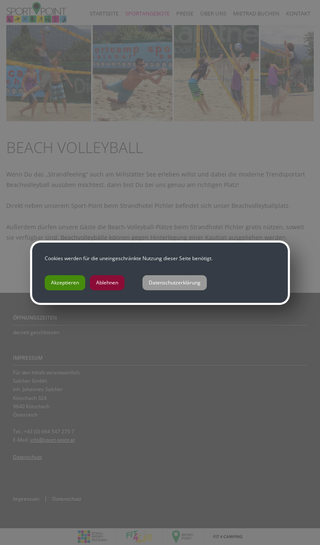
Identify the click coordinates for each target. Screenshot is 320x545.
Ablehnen (107, 282)
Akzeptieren (65, 282)
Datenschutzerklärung (175, 282)
